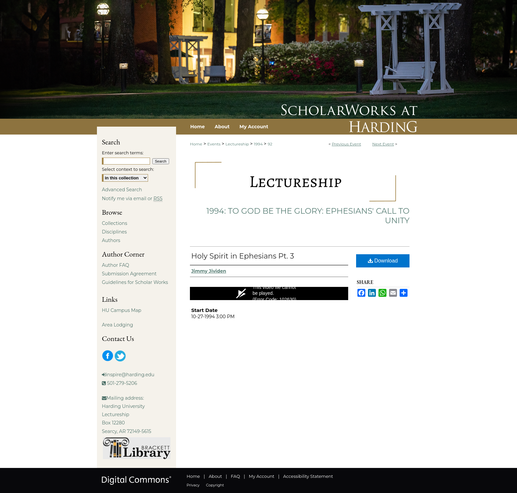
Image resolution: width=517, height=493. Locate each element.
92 (270, 143)
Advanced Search (122, 190)
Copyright (215, 485)
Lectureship (238, 143)
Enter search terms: (122, 152)
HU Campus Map (121, 310)
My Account (261, 476)
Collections (114, 223)
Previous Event (346, 143)
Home (196, 143)
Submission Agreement (129, 274)
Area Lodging (117, 325)
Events (214, 143)
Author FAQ (115, 265)
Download (383, 260)
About (215, 476)
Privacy (193, 485)
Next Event (383, 143)
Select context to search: (128, 169)
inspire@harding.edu (130, 375)
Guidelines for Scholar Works (135, 282)
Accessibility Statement (308, 476)
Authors (111, 240)
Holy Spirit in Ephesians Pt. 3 (242, 256)
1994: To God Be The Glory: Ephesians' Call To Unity (308, 215)
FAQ (235, 476)
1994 (259, 143)
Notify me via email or (132, 198)
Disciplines (114, 232)
